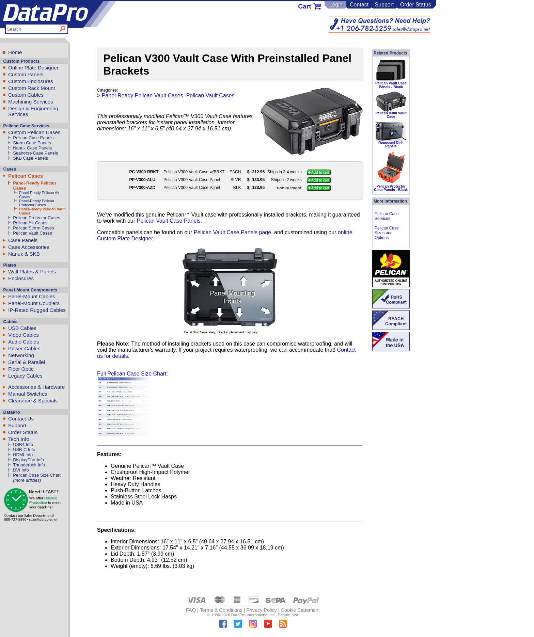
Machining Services (30, 102)
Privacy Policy (261, 610)
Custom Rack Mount (31, 88)
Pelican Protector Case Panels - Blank (391, 188)
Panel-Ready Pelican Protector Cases (36, 203)
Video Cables (23, 335)
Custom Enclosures (30, 81)
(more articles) (27, 480)
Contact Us (21, 418)
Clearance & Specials (33, 400)
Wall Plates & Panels (32, 271)
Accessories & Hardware (36, 387)
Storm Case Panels (32, 142)
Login (335, 4)
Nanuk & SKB (24, 254)
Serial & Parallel (26, 362)
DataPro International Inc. (253, 615)
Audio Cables (23, 342)
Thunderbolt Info (29, 464)
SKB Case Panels (30, 158)
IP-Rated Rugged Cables (37, 310)
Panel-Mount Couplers (34, 303)
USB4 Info (23, 444)
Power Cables (24, 348)
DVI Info (21, 470)
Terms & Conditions (221, 610)
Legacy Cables (25, 376)
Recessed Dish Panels (391, 144)
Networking (21, 355)
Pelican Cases (25, 176)
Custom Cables (26, 95)
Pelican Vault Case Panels (168, 221)
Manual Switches (27, 394)
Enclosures (21, 278)
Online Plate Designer (33, 67)
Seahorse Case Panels (35, 153)
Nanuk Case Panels (32, 147)
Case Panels (22, 240)
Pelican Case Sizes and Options (387, 233)
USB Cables (22, 328)
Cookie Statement (300, 610)
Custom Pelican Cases (34, 132)
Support (384, 4)
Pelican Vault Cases (32, 233)
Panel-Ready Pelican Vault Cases (142, 95)
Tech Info (18, 439)
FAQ (191, 610)
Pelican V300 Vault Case (390, 114)
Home (15, 52)
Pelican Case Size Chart (37, 475)
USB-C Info (24, 449)
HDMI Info (23, 454)
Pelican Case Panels (33, 137)
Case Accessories (28, 247)
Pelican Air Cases (30, 222)
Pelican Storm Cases (33, 227)
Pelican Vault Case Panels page (232, 232)
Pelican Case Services (387, 216)
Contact (359, 4)
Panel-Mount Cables (31, 296)
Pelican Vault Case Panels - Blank (391, 85)
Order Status (415, 4)
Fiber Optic (20, 369)
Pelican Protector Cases (36, 217)
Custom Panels (25, 74)
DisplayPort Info (28, 459)
